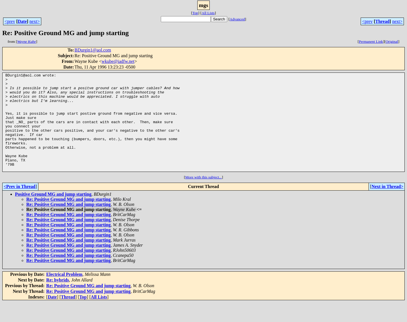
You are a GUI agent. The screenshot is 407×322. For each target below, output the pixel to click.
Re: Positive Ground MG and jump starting (68, 218)
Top (195, 13)
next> (34, 21)
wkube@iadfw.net (117, 61)
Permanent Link (371, 41)
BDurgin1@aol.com (92, 50)
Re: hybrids (57, 299)
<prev (10, 21)
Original (392, 41)
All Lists (208, 13)
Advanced (237, 19)
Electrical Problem (64, 293)
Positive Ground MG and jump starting (53, 213)
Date (22, 21)
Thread (382, 21)
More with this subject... (203, 197)
